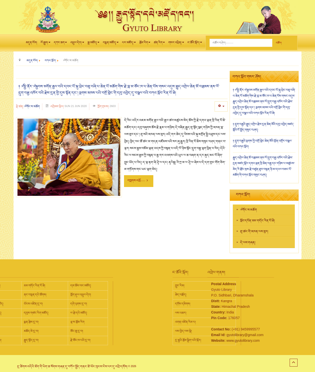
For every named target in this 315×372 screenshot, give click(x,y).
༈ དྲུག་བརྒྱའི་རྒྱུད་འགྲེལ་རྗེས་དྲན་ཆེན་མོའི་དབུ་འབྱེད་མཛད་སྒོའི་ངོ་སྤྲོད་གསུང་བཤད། (263, 127)
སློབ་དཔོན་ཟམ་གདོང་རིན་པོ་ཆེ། (257, 220)
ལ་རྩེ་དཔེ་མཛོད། (40, 312)
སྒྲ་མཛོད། (93, 43)
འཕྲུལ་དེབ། (77, 43)
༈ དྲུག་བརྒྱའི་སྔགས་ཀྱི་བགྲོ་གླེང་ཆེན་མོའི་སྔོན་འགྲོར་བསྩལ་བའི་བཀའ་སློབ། (262, 144)
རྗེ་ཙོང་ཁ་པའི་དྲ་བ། (42, 340)
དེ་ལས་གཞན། (247, 242)
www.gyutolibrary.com (224, 340)
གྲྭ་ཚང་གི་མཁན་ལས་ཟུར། (254, 231)
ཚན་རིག (159, 43)
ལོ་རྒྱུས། (45, 43)
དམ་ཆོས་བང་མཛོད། (42, 285)
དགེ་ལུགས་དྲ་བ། (40, 303)
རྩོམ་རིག (144, 43)
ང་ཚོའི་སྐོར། (195, 43)
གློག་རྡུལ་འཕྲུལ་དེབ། (42, 294)
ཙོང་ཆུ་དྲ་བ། (38, 331)
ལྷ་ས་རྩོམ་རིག (39, 322)
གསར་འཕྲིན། (176, 43)
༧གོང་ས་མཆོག (32, 106)
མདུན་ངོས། (31, 42)
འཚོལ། (279, 43)
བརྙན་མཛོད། (111, 43)
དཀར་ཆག (60, 43)
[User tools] (221, 106)
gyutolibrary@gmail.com (225, 335)
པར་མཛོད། (129, 43)
